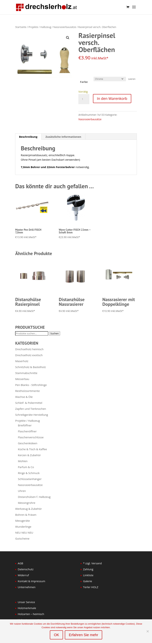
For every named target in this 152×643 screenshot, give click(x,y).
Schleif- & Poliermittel (28, 403)
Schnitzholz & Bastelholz (30, 367)
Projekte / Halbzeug (40, 27)
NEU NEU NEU (24, 532)
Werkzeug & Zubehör (28, 509)
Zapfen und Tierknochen (30, 408)
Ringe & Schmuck (29, 473)
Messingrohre (26, 503)
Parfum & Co (26, 467)
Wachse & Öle (24, 397)
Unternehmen (26, 587)
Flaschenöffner (27, 431)
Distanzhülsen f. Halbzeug (34, 497)
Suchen (54, 333)
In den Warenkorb (112, 98)
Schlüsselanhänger (30, 479)
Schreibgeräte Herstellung (31, 414)
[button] (67, 37)
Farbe (84, 82)
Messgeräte (22, 520)
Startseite (20, 27)
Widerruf (23, 575)
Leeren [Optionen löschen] (131, 79)
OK (56, 635)
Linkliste (88, 575)
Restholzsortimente (27, 391)
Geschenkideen (27, 443)
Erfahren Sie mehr (83, 635)
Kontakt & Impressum (31, 581)
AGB (20, 563)
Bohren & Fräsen (25, 514)
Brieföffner (25, 425)
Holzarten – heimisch (31, 614)
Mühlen (22, 461)
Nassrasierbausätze (64, 27)
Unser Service (26, 602)
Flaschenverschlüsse (31, 437)
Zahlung (88, 569)
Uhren (22, 491)
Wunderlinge (23, 526)
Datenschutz (25, 569)
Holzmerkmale (27, 608)
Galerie (87, 581)
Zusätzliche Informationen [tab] (63, 136)
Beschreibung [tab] (28, 136)
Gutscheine (22, 538)
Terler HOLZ (90, 587)
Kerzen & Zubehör (29, 455)
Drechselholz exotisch (29, 355)
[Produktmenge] (83, 99)
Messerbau (22, 379)
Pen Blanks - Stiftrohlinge (31, 385)
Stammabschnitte (26, 373)
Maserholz (21, 361)
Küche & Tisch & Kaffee (32, 449)
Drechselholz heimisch (29, 349)
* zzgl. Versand (92, 563)
